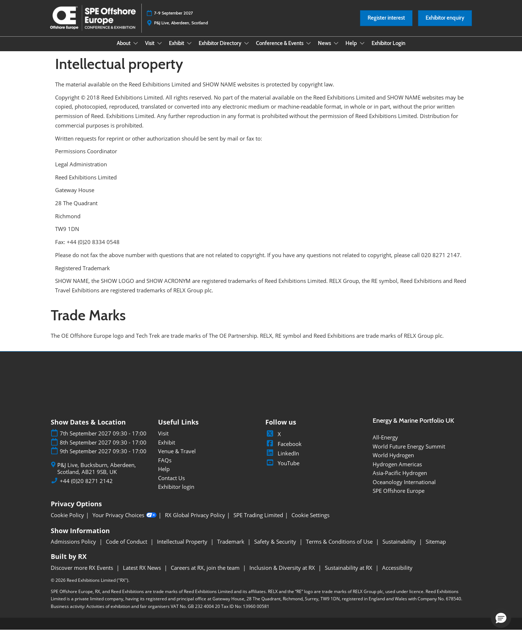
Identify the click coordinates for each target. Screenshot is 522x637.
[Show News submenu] (336, 50)
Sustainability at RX (349, 574)
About (124, 50)
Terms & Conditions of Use (340, 548)
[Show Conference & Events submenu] (308, 50)
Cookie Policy (67, 522)
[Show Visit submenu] (159, 50)
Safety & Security (276, 548)
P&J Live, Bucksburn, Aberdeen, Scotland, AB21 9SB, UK (96, 475)
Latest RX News (142, 574)
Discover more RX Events (83, 574)
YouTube (282, 470)
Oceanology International (404, 488)
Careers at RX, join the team (206, 574)
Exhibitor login (176, 493)
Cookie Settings (310, 522)
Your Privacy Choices (124, 522)
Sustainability (399, 548)
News (325, 50)
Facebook (283, 450)
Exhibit (177, 50)
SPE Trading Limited (258, 522)
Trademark (231, 548)
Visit (150, 50)
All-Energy (385, 444)
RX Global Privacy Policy (195, 522)
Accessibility (397, 574)
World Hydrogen (393, 462)
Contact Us (171, 484)
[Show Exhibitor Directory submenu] (246, 50)
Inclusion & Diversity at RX (282, 574)
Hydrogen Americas (397, 471)
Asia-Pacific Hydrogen (400, 479)
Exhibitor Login (388, 50)
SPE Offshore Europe (398, 497)
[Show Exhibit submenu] (189, 50)
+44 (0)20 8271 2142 (86, 487)
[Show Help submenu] (362, 50)
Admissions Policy (74, 548)
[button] (386, 25)
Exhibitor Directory (221, 50)
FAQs (164, 467)
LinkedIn (282, 460)
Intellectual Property (183, 548)
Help (351, 50)
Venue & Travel (177, 458)
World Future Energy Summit (409, 453)
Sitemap (436, 548)
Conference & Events (280, 50)
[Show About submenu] (135, 50)
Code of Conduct (127, 548)
